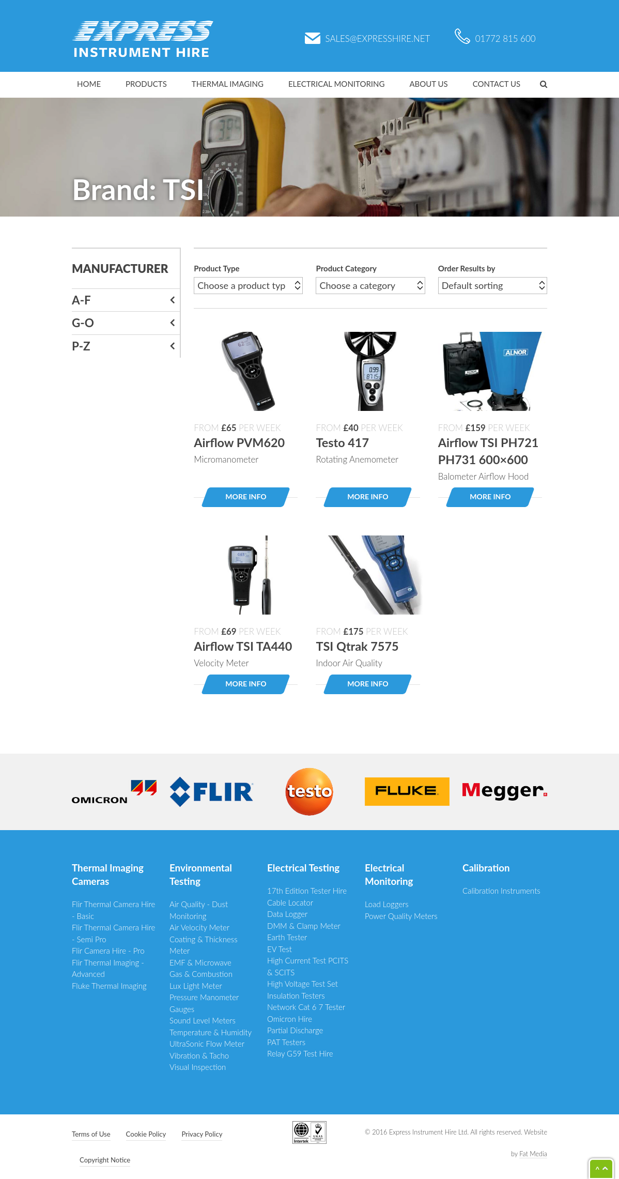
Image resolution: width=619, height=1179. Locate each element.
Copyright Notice (105, 1160)
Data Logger (287, 913)
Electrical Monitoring (336, 83)
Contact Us (496, 83)
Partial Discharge (295, 1030)
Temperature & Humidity (210, 1032)
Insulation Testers (296, 995)
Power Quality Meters (401, 916)
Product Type (216, 268)
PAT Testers (286, 1042)
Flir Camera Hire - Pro (108, 950)
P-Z (81, 346)
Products (146, 83)
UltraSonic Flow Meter (206, 1043)
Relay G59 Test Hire (300, 1053)
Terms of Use (91, 1134)
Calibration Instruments (501, 890)
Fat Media (533, 1154)
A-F (81, 300)
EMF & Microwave (200, 962)
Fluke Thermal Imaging (109, 985)
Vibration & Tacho (199, 1055)
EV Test (279, 949)
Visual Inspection (197, 1066)
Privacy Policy (201, 1134)
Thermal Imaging (228, 83)
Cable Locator (290, 902)
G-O (83, 323)
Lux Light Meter (195, 985)
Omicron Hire (289, 1018)
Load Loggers (387, 904)
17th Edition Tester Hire (307, 890)
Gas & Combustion (201, 973)
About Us (428, 83)
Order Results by (467, 268)
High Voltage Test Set (302, 983)
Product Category (346, 268)
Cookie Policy (146, 1134)
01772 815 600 (495, 38)
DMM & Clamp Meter (304, 925)
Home (89, 83)
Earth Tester (287, 937)
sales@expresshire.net (367, 38)
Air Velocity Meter (199, 927)
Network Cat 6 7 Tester (306, 1007)
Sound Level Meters (202, 1020)
